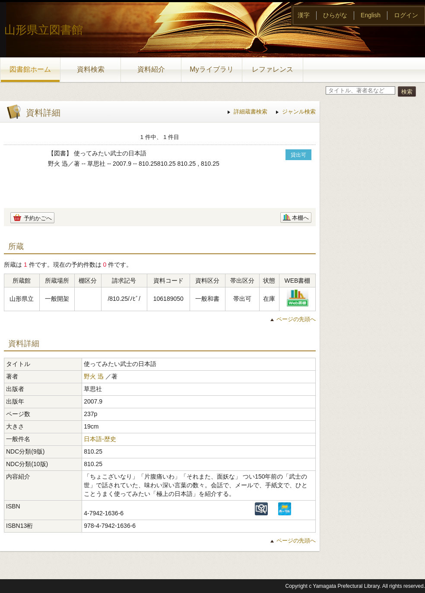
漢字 (304, 15)
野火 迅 (94, 376)
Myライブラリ (211, 69)
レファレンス (272, 69)
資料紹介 (151, 69)
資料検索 (91, 69)
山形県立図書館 (43, 29)
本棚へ (300, 217)
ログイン (406, 15)
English (371, 15)
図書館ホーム (30, 69)
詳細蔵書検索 (250, 111)
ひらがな (335, 15)
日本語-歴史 (100, 438)
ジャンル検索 (299, 111)
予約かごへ (38, 218)
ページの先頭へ (296, 319)
